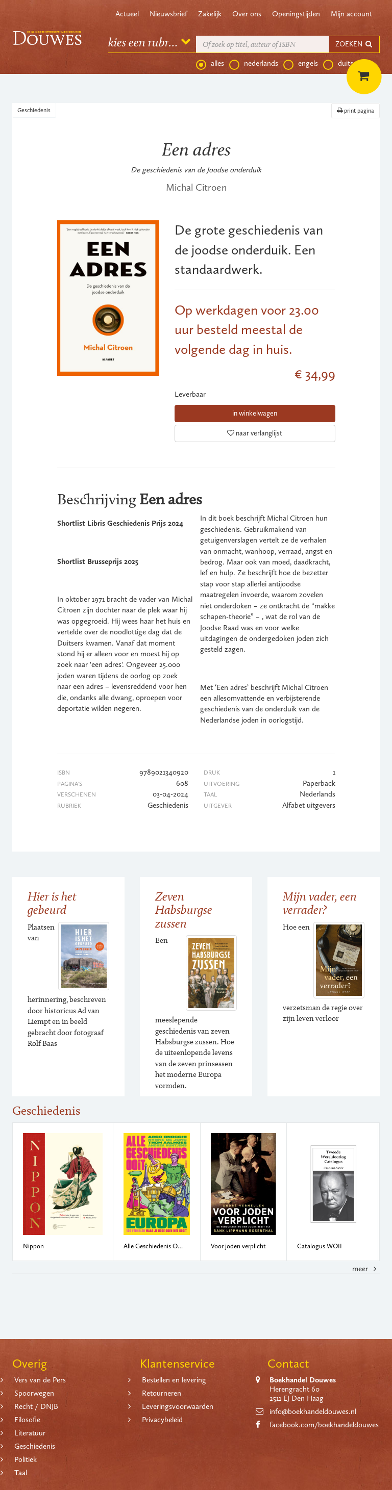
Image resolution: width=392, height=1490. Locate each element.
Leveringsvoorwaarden (177, 1406)
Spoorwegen (34, 1393)
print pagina (355, 110)
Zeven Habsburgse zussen (183, 910)
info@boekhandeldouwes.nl (313, 1411)
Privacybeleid (162, 1419)
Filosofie (27, 1419)
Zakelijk (210, 13)
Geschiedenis (34, 110)
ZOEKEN (354, 44)
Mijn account (351, 13)
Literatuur (29, 1432)
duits (338, 64)
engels (300, 64)
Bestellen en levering (174, 1379)
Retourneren (161, 1393)
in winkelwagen (254, 413)
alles (210, 64)
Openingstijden (296, 13)
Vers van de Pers (40, 1379)
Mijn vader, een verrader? (320, 903)
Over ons (246, 13)
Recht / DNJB (36, 1406)
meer (366, 1268)
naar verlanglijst (254, 433)
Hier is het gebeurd (52, 903)
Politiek (25, 1459)
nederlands (253, 64)
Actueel (127, 13)
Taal (20, 1472)
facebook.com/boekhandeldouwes (324, 1424)
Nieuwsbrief (168, 13)
